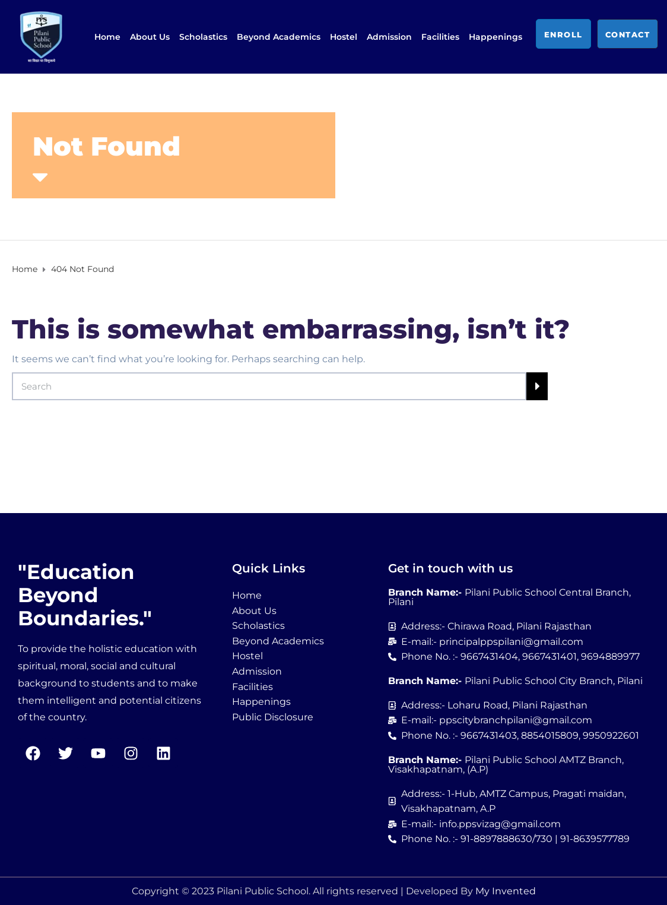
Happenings (495, 36)
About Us (150, 36)
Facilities (440, 36)
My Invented (505, 891)
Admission (389, 36)
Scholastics (203, 36)
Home (107, 36)
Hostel (343, 36)
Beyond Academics (278, 36)
